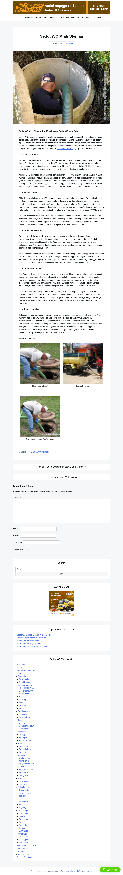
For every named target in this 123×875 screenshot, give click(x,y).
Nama (16, 529)
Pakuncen (23, 837)
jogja (19, 673)
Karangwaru (24, 802)
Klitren (22, 702)
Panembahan (25, 749)
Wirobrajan (22, 834)
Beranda (29, 17)
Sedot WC (53, 17)
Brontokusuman (26, 770)
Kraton (21, 743)
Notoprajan (24, 784)
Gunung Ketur (25, 790)
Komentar (18, 497)
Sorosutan (23, 825)
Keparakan (23, 773)
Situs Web (17, 542)
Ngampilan (22, 778)
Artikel (19, 667)
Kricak (21, 805)
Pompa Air (98, 17)
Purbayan (23, 738)
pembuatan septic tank (26, 845)
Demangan (24, 700)
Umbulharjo (23, 810)
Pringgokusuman (26, 688)
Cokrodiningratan (26, 726)
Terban (22, 708)
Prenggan (23, 735)
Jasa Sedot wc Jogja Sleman (29, 641)
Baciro (22, 697)
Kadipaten (23, 746)
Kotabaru (23, 705)
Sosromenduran (26, 691)
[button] (110, 869)
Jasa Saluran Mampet (69, 17)
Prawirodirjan (24, 717)
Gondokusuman (25, 694)
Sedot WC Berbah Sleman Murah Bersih (34, 635)
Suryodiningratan (26, 764)
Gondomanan (24, 711)
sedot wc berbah (25, 854)
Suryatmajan (24, 679)
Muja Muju (23, 816)
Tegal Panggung (26, 682)
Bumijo (22, 723)
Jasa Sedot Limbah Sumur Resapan (32, 647)
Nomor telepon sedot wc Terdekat (31, 638)
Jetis (20, 720)
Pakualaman (23, 787)
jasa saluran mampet (39, 452)
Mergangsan (23, 767)
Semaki (22, 822)
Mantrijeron (23, 755)
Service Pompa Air (25, 857)
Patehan (22, 752)
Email (16, 536)
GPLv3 (89, 871)
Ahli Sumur (86, 17)
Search (61, 574)
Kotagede (22, 732)
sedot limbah (22, 848)
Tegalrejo (22, 796)
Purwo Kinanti (25, 793)
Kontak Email (40, 17)
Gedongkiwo (24, 758)
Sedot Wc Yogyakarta (65, 43)
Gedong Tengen (25, 685)
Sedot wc (21, 851)
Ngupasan (23, 714)
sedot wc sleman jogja (66, 149)
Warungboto (24, 831)
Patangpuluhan (25, 840)
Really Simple (73, 871)
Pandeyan (23, 819)
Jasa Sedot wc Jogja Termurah (30, 644)
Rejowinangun (25, 740)
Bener (21, 799)
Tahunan (23, 828)
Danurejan (22, 676)
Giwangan (23, 813)
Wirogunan (23, 775)
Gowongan (23, 729)
